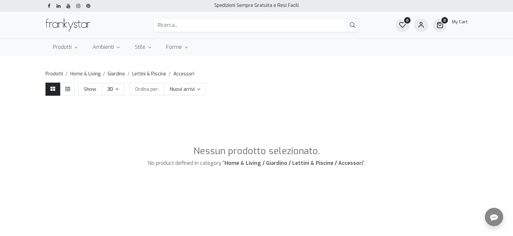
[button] (185, 89)
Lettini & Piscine (149, 74)
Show (90, 89)
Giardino (116, 74)
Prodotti (54, 74)
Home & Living (85, 74)
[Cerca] (352, 25)
